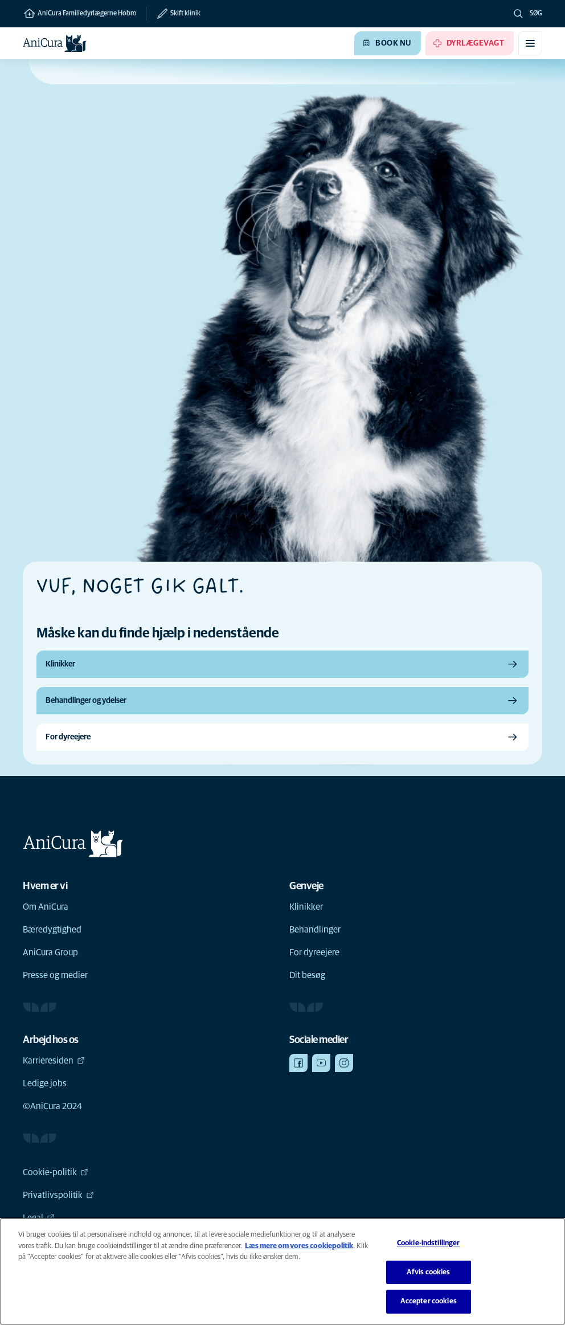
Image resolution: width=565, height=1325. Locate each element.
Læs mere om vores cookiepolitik (299, 1246)
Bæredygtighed (52, 929)
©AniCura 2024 (52, 1106)
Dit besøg (307, 975)
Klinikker (306, 906)
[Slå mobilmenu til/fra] (530, 43)
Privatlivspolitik (58, 1195)
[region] (282, 1271)
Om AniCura (45, 906)
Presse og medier (55, 975)
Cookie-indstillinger (428, 1243)
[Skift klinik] (173, 14)
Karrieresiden (54, 1060)
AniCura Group (50, 952)
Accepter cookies (428, 1301)
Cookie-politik (55, 1172)
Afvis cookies (429, 1272)
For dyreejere (314, 952)
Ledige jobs (45, 1083)
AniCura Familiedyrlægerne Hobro (80, 14)
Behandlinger (315, 929)
